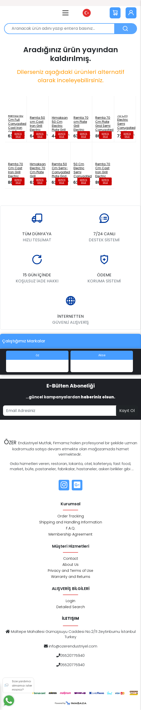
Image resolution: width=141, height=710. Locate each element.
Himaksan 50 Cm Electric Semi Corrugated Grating (83, 170)
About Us (70, 564)
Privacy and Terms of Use (70, 570)
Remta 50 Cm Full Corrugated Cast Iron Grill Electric (17, 123)
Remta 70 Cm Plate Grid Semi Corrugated (104, 123)
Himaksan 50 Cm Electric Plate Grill (60, 123)
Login (70, 600)
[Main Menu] (65, 13)
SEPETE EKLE (18, 135)
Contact (70, 558)
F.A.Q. (70, 528)
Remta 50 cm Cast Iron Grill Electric (37, 123)
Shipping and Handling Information (70, 522)
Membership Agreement (70, 534)
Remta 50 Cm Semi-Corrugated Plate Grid (61, 170)
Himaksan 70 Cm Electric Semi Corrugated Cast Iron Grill (126, 123)
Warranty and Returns (70, 576)
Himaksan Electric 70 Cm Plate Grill (38, 170)
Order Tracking (70, 516)
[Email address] (59, 410)
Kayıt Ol (127, 410)
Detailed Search (70, 606)
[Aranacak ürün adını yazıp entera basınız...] (61, 29)
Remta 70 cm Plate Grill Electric (81, 123)
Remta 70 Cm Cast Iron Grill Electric (15, 170)
